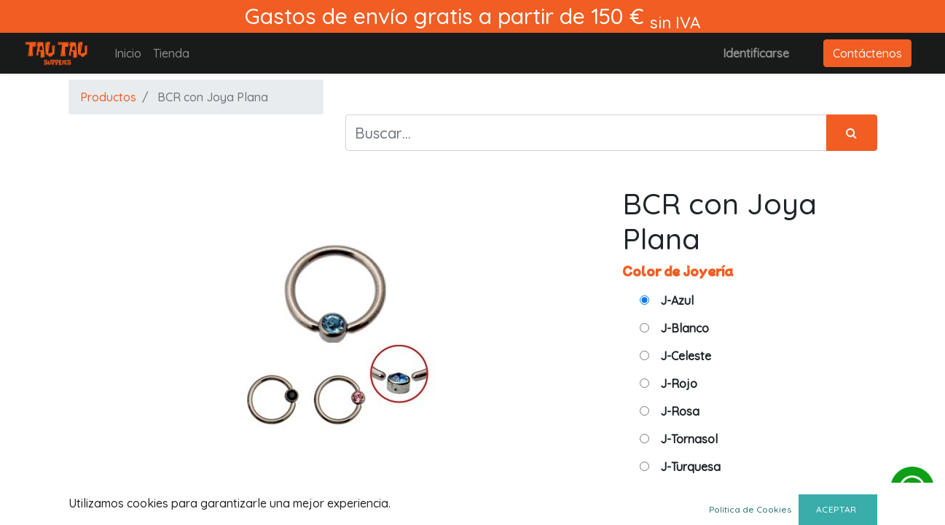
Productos (108, 97)
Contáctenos (867, 53)
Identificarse (756, 53)
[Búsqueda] (851, 132)
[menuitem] (128, 53)
